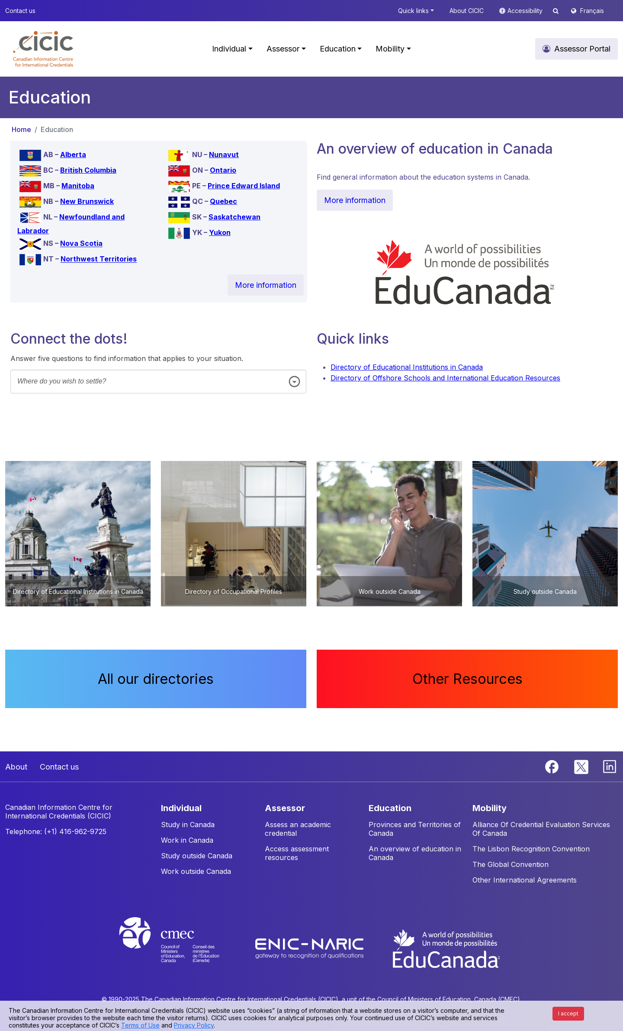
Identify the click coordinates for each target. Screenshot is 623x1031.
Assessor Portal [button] (582, 48)
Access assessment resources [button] (297, 853)
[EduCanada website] (446, 948)
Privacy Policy (194, 1025)
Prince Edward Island (244, 185)
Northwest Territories (99, 259)
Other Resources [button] (467, 678)
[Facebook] (553, 766)
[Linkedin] (609, 766)
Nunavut (224, 154)
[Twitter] (581, 766)
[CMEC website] (181, 948)
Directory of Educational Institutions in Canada (407, 367)
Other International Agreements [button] (524, 880)
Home (21, 129)
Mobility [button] (390, 48)
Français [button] (592, 10)
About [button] (16, 766)
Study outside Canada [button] (196, 855)
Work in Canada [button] (187, 840)
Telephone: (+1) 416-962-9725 (55, 831)
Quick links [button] (413, 10)
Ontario (223, 170)
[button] (43, 49)
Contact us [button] (20, 10)
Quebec (223, 201)
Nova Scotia (81, 243)
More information (265, 285)
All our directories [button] (156, 678)
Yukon (220, 232)
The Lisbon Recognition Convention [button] (531, 848)
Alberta (73, 154)
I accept (568, 1013)
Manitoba (77, 185)
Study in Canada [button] (188, 824)
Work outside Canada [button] (196, 871)
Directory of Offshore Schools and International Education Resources (445, 378)
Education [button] (338, 48)
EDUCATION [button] (390, 808)
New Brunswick (87, 201)
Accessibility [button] (525, 10)
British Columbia (88, 170)
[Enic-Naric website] (310, 948)
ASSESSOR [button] (285, 808)
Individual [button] (229, 48)
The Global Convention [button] (510, 864)
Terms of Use (140, 1025)
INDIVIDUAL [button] (181, 808)
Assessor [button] (283, 48)
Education (57, 129)
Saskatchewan (234, 217)
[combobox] (158, 382)
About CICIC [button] (467, 10)
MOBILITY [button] (489, 808)
